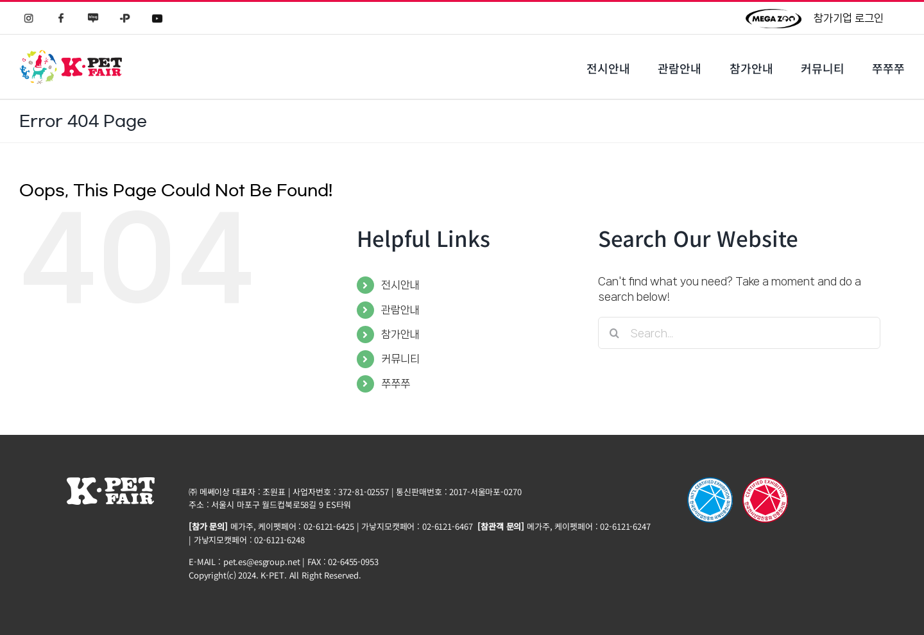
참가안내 (400, 334)
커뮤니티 (400, 358)
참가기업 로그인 (849, 18)
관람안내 (400, 310)
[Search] (614, 333)
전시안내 (400, 285)
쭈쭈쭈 (395, 383)
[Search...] (739, 333)
